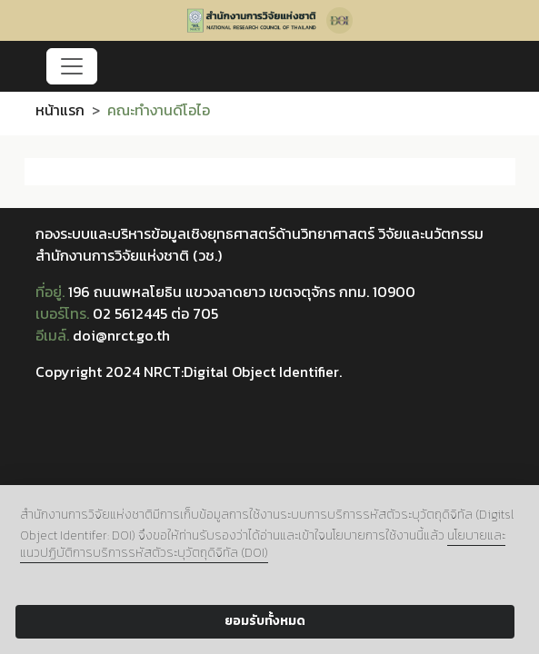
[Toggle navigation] (71, 66)
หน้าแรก (60, 110)
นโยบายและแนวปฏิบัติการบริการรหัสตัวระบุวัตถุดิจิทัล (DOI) (262, 544)
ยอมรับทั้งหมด (265, 620)
